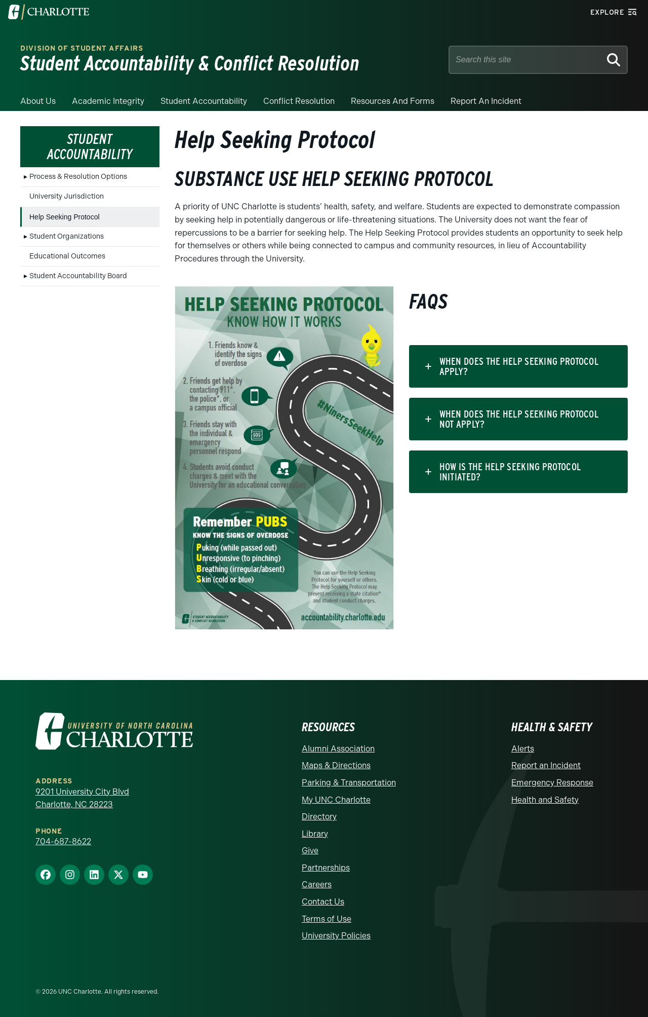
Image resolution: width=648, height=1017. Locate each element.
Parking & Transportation (349, 782)
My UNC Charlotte (336, 800)
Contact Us (323, 902)
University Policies (336, 935)
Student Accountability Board (78, 276)
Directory (319, 816)
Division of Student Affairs (81, 48)
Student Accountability (203, 101)
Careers (317, 884)
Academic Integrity (108, 101)
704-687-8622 (63, 841)
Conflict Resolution (299, 101)
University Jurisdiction (66, 196)
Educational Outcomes (67, 256)
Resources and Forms (392, 101)
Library (315, 834)
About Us (38, 101)
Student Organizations (66, 236)
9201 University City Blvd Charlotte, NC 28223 (82, 798)
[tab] (518, 366)
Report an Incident (486, 101)
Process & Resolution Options (78, 176)
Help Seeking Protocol (64, 217)
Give (310, 850)
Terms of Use (326, 919)
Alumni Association (338, 749)
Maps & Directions (336, 765)
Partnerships (326, 868)
